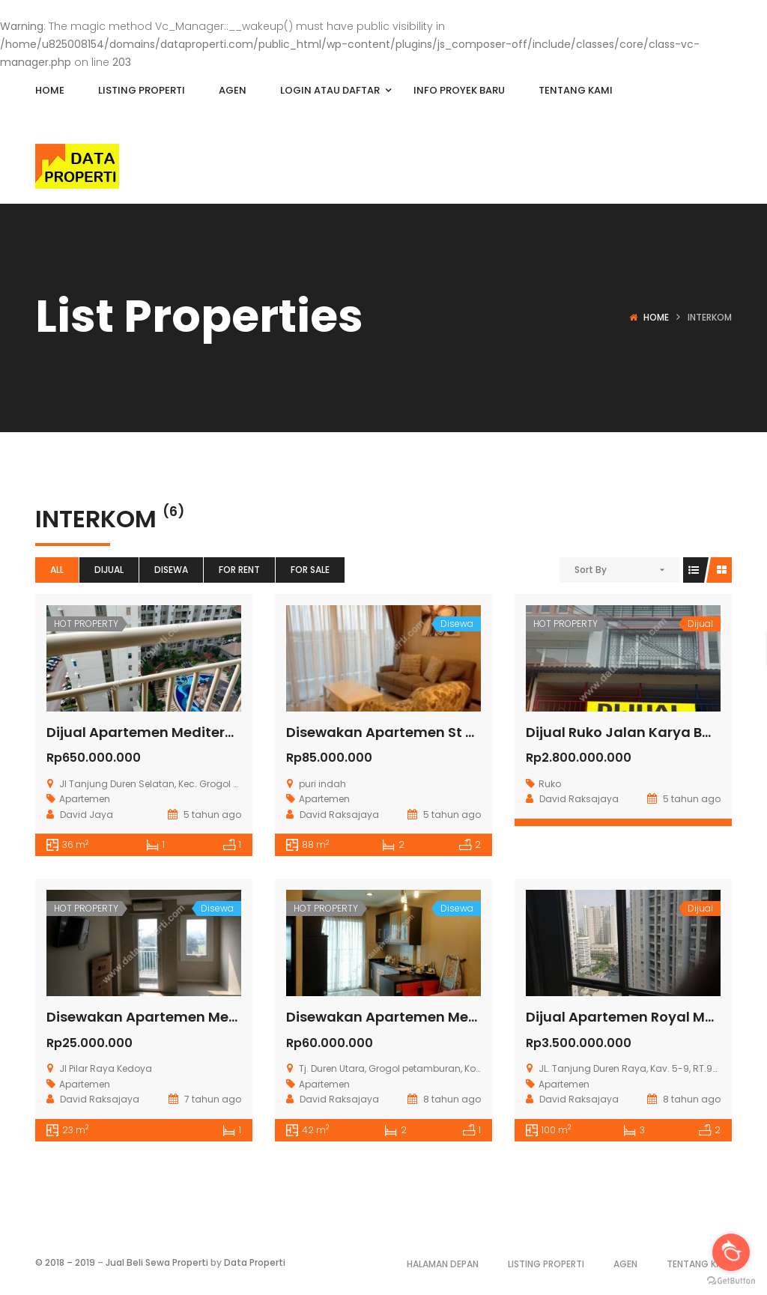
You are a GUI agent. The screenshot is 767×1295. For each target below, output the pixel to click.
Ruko (550, 783)
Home (656, 317)
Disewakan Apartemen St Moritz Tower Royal (440, 732)
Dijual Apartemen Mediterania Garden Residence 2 (222, 732)
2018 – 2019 (70, 1262)
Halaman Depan (443, 1264)
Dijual (109, 569)
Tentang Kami (699, 1264)
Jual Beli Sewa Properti (157, 1262)
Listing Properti (546, 1264)
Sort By (591, 569)
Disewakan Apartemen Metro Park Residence (201, 1016)
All (57, 569)
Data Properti (254, 1262)
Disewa (171, 569)
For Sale (310, 569)
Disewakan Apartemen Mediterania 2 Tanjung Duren (468, 1016)
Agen (625, 1264)
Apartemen (84, 798)
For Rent (239, 569)
